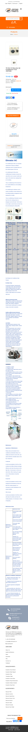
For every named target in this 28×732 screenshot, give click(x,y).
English (21, 3)
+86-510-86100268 (15, 609)
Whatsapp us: (14, 1)
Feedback (8, 663)
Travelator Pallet (9, 676)
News (7, 654)
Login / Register (8, 3)
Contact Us (8, 660)
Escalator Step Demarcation (12, 680)
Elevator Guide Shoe (10, 696)
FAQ (6, 658)
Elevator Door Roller (10, 707)
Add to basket (16, 90)
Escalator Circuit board (10, 669)
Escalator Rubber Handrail (11, 682)
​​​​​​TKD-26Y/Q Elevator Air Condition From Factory (14, 136)
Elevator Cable (9, 702)
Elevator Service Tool (10, 698)
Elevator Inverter (9, 694)
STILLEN (18, 729)
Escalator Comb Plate (10, 678)
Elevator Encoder (9, 704)
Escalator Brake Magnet (11, 672)
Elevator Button (9, 700)
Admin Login (10, 729)
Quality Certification (10, 652)
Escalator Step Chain (10, 685)
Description (10, 145)
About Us (8, 650)
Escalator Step (9, 674)
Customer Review (16, 145)
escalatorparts (15, 617)
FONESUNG (16, 728)
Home (11, 34)
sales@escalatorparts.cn (16, 613)
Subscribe (20, 718)
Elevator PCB (8, 691)
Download (8, 656)
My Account (15, 3)
